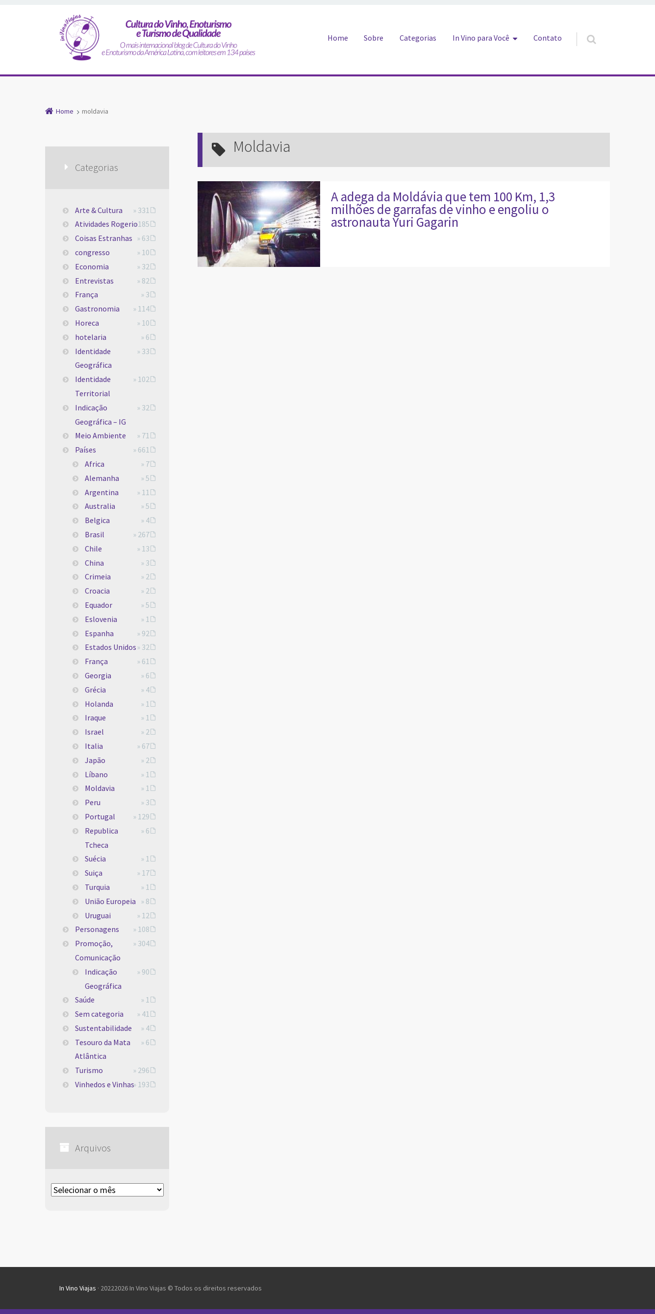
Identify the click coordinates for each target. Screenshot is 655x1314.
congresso (92, 252)
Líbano (96, 774)
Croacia (97, 591)
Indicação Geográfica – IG (100, 415)
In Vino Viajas (77, 1288)
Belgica (97, 520)
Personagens (97, 929)
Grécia (95, 689)
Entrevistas (94, 281)
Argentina (102, 492)
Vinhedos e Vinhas (104, 1084)
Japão (95, 760)
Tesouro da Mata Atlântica (102, 1049)
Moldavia (100, 788)
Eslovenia (101, 619)
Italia (94, 746)
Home (338, 38)
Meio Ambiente (100, 435)
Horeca (87, 323)
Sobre (373, 38)
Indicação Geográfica (103, 979)
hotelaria (90, 337)
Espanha (99, 633)
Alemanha (102, 478)
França (86, 294)
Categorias (418, 38)
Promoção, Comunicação (98, 950)
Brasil (94, 534)
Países (85, 449)
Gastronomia (97, 308)
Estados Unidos (110, 647)
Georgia (98, 675)
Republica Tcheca (101, 838)
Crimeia (98, 576)
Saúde (85, 999)
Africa (94, 464)
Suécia (95, 858)
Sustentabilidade (103, 1028)
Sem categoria (99, 1014)
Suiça (93, 873)
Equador (98, 605)
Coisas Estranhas (103, 238)
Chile (93, 548)
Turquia (97, 887)
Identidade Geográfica (93, 358)
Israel (94, 732)
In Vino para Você (481, 38)
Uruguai (98, 915)
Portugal (100, 816)
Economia (92, 266)
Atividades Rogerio (106, 224)
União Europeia (110, 901)
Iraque (95, 717)
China (94, 563)
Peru (93, 802)
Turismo (89, 1070)
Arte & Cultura (99, 210)
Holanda (99, 704)
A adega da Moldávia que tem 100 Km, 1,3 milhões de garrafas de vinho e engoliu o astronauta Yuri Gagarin (443, 209)
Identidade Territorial (93, 386)
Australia (100, 506)
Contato (547, 38)
